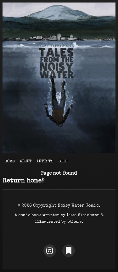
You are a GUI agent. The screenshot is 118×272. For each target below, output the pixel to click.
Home (9, 162)
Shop (63, 162)
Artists (45, 162)
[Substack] (68, 250)
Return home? (23, 181)
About (26, 162)
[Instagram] (49, 250)
